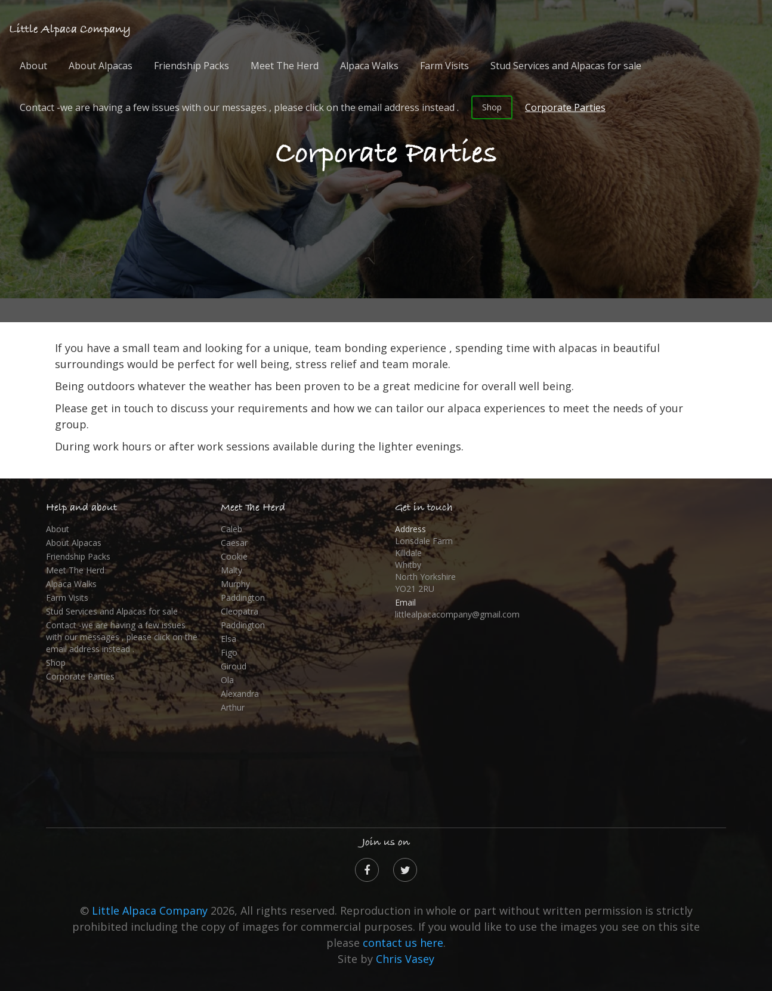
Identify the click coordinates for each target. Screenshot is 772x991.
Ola (227, 680)
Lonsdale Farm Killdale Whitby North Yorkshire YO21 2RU (425, 564)
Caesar (234, 542)
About (33, 65)
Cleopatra (239, 611)
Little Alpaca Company (70, 29)
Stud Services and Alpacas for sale (565, 65)
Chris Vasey (405, 959)
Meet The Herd (285, 65)
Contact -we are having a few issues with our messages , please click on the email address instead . (239, 107)
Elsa (228, 638)
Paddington (243, 597)
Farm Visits (444, 65)
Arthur (233, 707)
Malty (231, 570)
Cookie (234, 556)
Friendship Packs (191, 65)
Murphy (235, 583)
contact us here (403, 943)
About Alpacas (100, 65)
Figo (229, 652)
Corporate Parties (565, 107)
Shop (492, 107)
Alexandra (240, 693)
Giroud (233, 666)
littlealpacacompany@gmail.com (457, 614)
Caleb (231, 529)
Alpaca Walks (369, 65)
